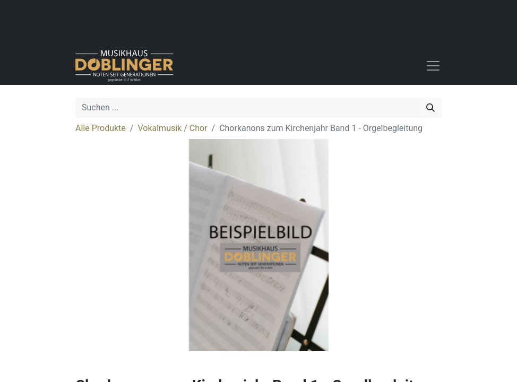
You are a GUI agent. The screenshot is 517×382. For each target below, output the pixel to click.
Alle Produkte (100, 128)
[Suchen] (430, 108)
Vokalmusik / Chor (172, 128)
